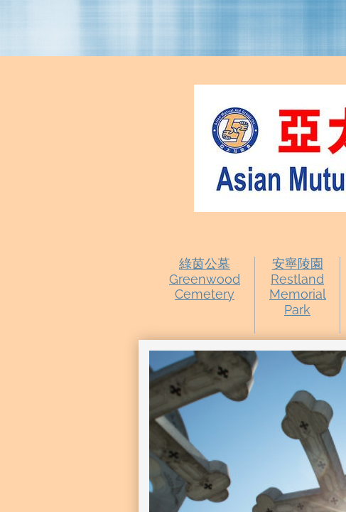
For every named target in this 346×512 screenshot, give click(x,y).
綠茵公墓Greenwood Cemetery (204, 279)
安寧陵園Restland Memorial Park (297, 286)
